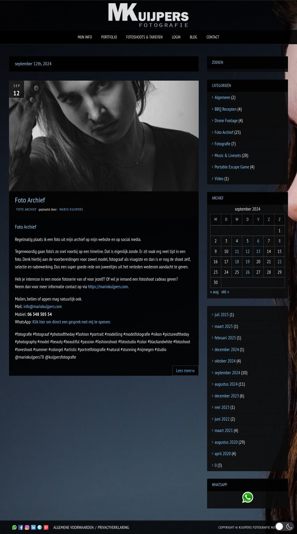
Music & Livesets (228, 155)
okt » (225, 292)
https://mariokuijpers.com (108, 286)
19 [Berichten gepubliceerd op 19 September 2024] (248, 261)
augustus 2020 (226, 442)
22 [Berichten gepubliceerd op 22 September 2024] (279, 261)
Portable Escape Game (232, 167)
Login (176, 37)
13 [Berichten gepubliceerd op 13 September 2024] (258, 251)
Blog (193, 37)
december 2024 (227, 349)
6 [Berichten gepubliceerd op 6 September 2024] (258, 241)
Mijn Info (85, 37)
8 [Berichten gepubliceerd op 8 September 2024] (280, 241)
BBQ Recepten (226, 109)
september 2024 (227, 372)
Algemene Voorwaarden (73, 527)
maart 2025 (224, 326)
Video (219, 178)
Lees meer (185, 370)
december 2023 (227, 396)
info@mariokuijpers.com (42, 306)
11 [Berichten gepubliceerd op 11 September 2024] (237, 251)
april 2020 (223, 453)
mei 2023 (222, 407)
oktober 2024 (225, 361)
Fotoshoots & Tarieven (144, 37)
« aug (214, 292)
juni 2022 (222, 419)
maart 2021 (224, 430)
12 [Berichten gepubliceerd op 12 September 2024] (248, 251)
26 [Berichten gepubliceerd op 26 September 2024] (248, 272)
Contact (213, 37)
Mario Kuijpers (71, 209)
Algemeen (222, 97)
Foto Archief (30, 200)
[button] (284, 526)
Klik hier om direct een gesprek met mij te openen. (71, 322)
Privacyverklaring (113, 527)
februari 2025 (225, 338)
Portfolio (109, 37)
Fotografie (223, 144)
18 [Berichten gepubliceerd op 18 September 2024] (237, 261)
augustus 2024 (226, 384)
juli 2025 (222, 314)
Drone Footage (226, 120)
